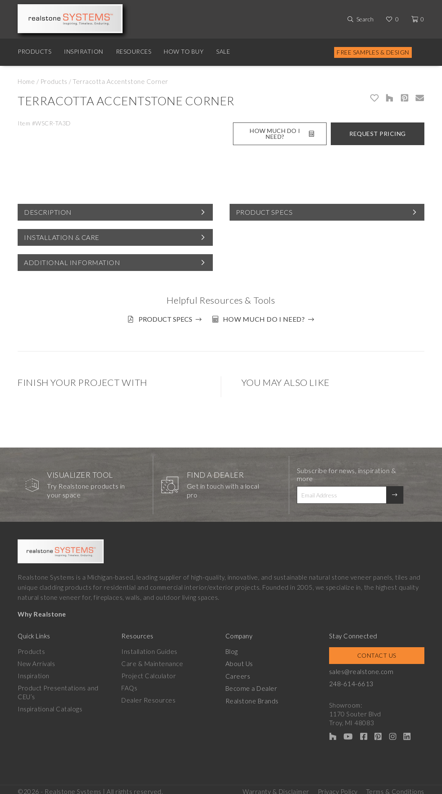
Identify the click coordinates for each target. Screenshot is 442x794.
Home (26, 81)
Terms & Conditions (395, 786)
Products (34, 51)
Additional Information (72, 262)
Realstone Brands (252, 696)
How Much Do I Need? (282, 133)
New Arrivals (36, 660)
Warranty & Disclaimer (276, 786)
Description (48, 212)
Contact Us (376, 652)
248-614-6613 (351, 680)
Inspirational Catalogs (50, 705)
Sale (223, 51)
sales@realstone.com (361, 668)
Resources (134, 51)
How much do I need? (267, 319)
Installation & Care (61, 237)
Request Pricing (377, 133)
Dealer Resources (148, 696)
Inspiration (83, 51)
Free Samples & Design (373, 52)
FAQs (129, 684)
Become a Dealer (251, 684)
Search (365, 19)
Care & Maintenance (152, 660)
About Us (239, 660)
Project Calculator (148, 672)
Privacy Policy (338, 786)
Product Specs (264, 212)
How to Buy (184, 51)
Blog (231, 648)
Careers (238, 672)
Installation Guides (149, 648)
